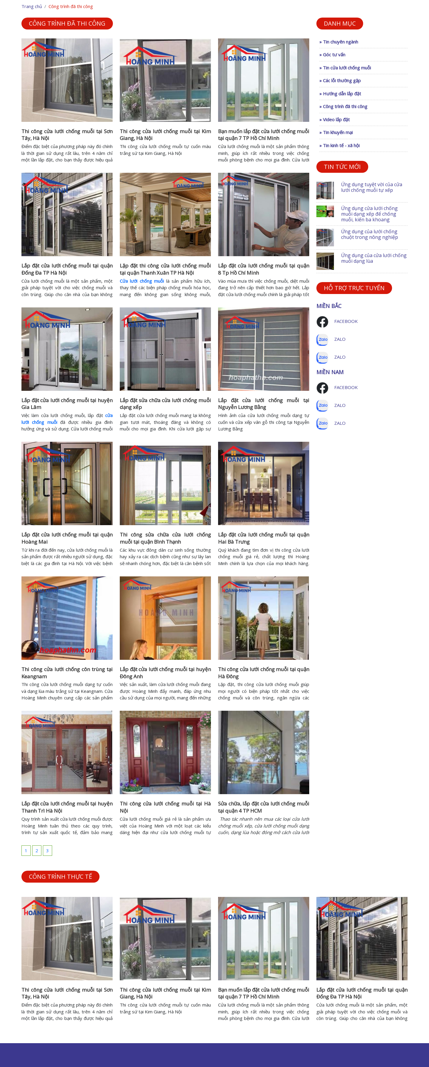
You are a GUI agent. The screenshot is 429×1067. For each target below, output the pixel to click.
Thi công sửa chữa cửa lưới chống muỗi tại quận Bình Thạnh (165, 538)
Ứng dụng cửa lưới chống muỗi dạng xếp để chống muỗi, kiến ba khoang (369, 214)
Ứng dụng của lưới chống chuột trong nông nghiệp (369, 234)
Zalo (340, 339)
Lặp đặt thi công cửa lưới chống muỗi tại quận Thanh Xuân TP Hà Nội (165, 269)
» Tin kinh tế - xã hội (339, 145)
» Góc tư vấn (332, 54)
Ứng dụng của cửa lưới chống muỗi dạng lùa (374, 258)
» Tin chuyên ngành (338, 42)
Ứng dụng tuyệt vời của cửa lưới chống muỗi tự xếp (371, 187)
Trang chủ (31, 6)
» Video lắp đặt (334, 119)
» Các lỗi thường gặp (340, 80)
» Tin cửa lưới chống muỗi (345, 68)
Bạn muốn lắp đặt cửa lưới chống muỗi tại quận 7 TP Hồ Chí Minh (263, 135)
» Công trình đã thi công (343, 106)
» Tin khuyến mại (336, 132)
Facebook (346, 321)
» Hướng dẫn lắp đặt (340, 94)
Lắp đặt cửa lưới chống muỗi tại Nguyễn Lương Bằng (263, 404)
